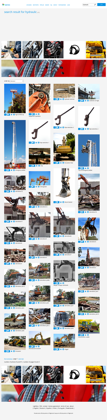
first (5, 359)
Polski (55, 408)
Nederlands (69, 408)
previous (10, 359)
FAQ (51, 5)
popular (42, 5)
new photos (36, 5)
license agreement (54, 406)
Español (48, 408)
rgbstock (6, 4)
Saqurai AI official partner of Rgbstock (63, 413)
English (36, 408)
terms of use (65, 406)
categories (29, 5)
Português (61, 408)
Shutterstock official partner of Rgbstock (44, 413)
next (19, 359)
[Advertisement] (53, 27)
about (71, 406)
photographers (62, 5)
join (101, 4)
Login (68, 5)
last (22, 359)
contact (55, 5)
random (47, 5)
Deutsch (42, 408)
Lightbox (36, 406)
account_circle (14, 115)
